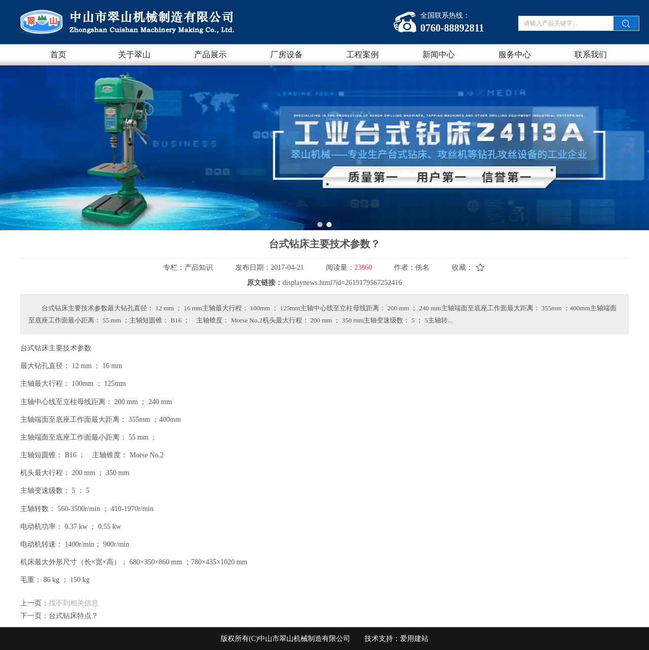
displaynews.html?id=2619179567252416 (342, 282)
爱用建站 (414, 638)
